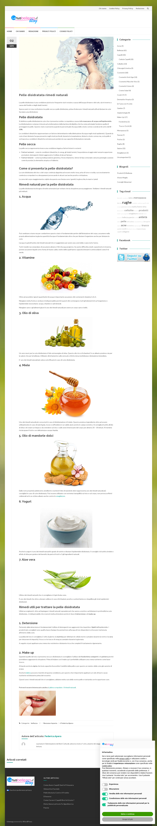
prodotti (143, 210)
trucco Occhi (124, 126)
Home (9, 31)
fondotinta (123, 122)
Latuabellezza (138, 221)
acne (119, 46)
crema (129, 207)
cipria (119, 225)
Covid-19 (120, 95)
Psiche (119, 139)
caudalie (134, 203)
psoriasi (124, 207)
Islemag (10, 821)
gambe (120, 108)
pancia (119, 135)
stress (134, 229)
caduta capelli (124, 59)
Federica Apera (67, 723)
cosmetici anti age (126, 77)
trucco (145, 225)
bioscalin (119, 198)
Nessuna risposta (50, 723)
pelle (123, 221)
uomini (119, 229)
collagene (125, 232)
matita (134, 207)
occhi (124, 229)
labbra (28, 673)
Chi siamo (102, 8)
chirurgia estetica (124, 68)
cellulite (120, 64)
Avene (139, 207)
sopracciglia (137, 225)
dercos (119, 203)
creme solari (124, 90)
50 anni (136, 210)
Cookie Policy (114, 8)
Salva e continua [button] (127, 814)
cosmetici (121, 73)
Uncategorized (122, 157)
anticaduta (130, 222)
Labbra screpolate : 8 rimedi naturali (62, 687)
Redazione (140, 8)
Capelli (119, 55)
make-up (120, 213)
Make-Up (120, 117)
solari (118, 221)
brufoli (136, 217)
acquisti (119, 217)
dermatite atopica (124, 99)
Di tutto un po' (123, 104)
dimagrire (146, 222)
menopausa (121, 130)
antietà (143, 217)
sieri (145, 213)
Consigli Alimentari (124, 182)
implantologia (122, 113)
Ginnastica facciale (51, 789)
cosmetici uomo (125, 86)
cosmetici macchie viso (128, 82)
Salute (119, 148)
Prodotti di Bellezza (124, 173)
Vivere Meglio (122, 178)
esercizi (140, 214)
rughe (119, 144)
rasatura (125, 198)
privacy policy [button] (124, 759)
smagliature (60, 496)
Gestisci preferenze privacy (19, 790)
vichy (144, 207)
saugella (125, 213)
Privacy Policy (127, 8)
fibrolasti (129, 229)
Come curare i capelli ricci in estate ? (59, 800)
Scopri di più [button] (127, 819)
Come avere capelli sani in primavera (59, 785)
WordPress (27, 821)
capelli (119, 232)
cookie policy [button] (107, 766)
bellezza (34, 723)
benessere (120, 210)
